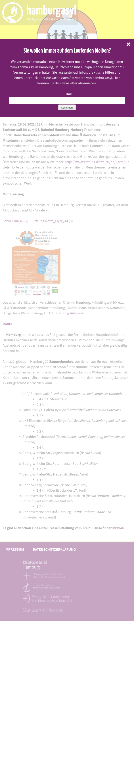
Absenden (67, 107)
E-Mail (67, 94)
